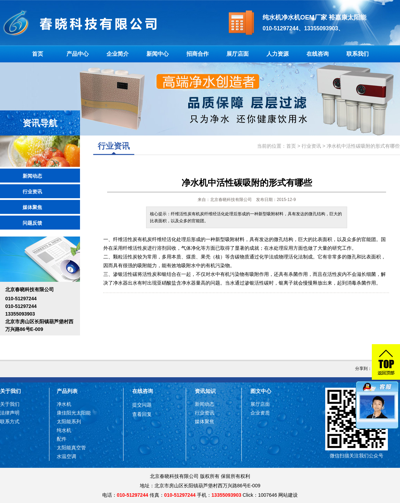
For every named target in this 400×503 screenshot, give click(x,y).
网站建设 (288, 495)
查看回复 (142, 414)
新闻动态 (32, 176)
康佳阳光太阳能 (74, 413)
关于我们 (10, 391)
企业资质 (260, 413)
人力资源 (277, 54)
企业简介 (117, 54)
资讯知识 (205, 391)
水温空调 (66, 456)
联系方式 (9, 421)
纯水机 (64, 430)
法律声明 (9, 413)
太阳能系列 (69, 421)
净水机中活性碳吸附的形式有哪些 (363, 146)
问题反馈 (32, 223)
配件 (61, 439)
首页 (37, 54)
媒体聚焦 (32, 207)
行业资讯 (32, 191)
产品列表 (67, 391)
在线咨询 (317, 54)
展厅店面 (237, 54)
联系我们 (357, 54)
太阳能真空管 (71, 447)
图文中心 (260, 391)
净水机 (64, 404)
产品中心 (77, 54)
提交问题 (142, 405)
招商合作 (197, 54)
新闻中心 (157, 54)
